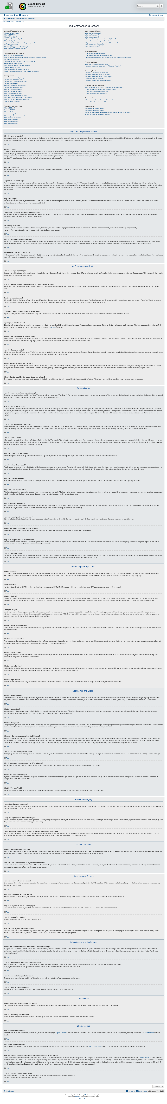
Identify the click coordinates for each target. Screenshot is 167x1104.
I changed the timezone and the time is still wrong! (19, 61)
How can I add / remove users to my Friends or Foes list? (103, 66)
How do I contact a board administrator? (97, 114)
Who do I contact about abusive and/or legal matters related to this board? (108, 112)
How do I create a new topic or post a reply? (17, 78)
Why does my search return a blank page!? (98, 76)
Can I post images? (10, 114)
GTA (85, 1095)
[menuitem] (15, 15)
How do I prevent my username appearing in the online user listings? (25, 57)
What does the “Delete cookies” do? (15, 48)
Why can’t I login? (9, 41)
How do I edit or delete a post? (13, 80)
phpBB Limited (61, 1033)
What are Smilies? (9, 112)
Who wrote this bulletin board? (94, 108)
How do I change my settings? (13, 55)
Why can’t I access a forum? (13, 89)
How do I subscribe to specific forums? (97, 91)
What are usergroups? (92, 37)
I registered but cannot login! (13, 39)
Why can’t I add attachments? (13, 91)
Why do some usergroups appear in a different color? (101, 43)
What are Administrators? (93, 33)
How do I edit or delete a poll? (13, 87)
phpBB (53, 327)
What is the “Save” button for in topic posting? (18, 97)
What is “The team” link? (92, 47)
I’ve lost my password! (11, 45)
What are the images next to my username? (17, 65)
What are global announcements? (14, 116)
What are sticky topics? (11, 119)
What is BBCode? (9, 108)
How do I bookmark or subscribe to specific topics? (101, 89)
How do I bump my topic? (12, 101)
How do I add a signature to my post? (15, 81)
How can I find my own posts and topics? (97, 80)
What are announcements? (12, 118)
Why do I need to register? (12, 33)
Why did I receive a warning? (13, 93)
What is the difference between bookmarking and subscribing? (104, 87)
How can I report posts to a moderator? (16, 95)
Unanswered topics (9, 21)
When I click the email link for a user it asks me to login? (21, 71)
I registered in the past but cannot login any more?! (20, 43)
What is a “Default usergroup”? (94, 45)
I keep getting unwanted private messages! (98, 55)
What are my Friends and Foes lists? (96, 64)
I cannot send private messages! (95, 53)
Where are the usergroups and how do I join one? (100, 39)
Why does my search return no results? (97, 74)
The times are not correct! (12, 59)
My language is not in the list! (13, 63)
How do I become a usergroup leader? (97, 41)
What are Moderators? (92, 35)
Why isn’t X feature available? (94, 110)
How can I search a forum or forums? (96, 73)
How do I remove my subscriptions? (96, 93)
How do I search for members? (94, 78)
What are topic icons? (10, 123)
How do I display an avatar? (12, 67)
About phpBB (149, 1033)
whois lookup (144, 1058)
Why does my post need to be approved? (17, 99)
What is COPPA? (9, 35)
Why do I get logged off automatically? (16, 47)
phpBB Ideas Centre (95, 1046)
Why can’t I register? (10, 37)
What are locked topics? (11, 121)
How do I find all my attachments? (95, 102)
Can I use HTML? (9, 110)
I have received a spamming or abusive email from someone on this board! (108, 57)
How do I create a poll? (11, 83)
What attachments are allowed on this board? (99, 100)
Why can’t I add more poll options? (14, 85)
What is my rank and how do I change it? (16, 69)
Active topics (20, 21)
